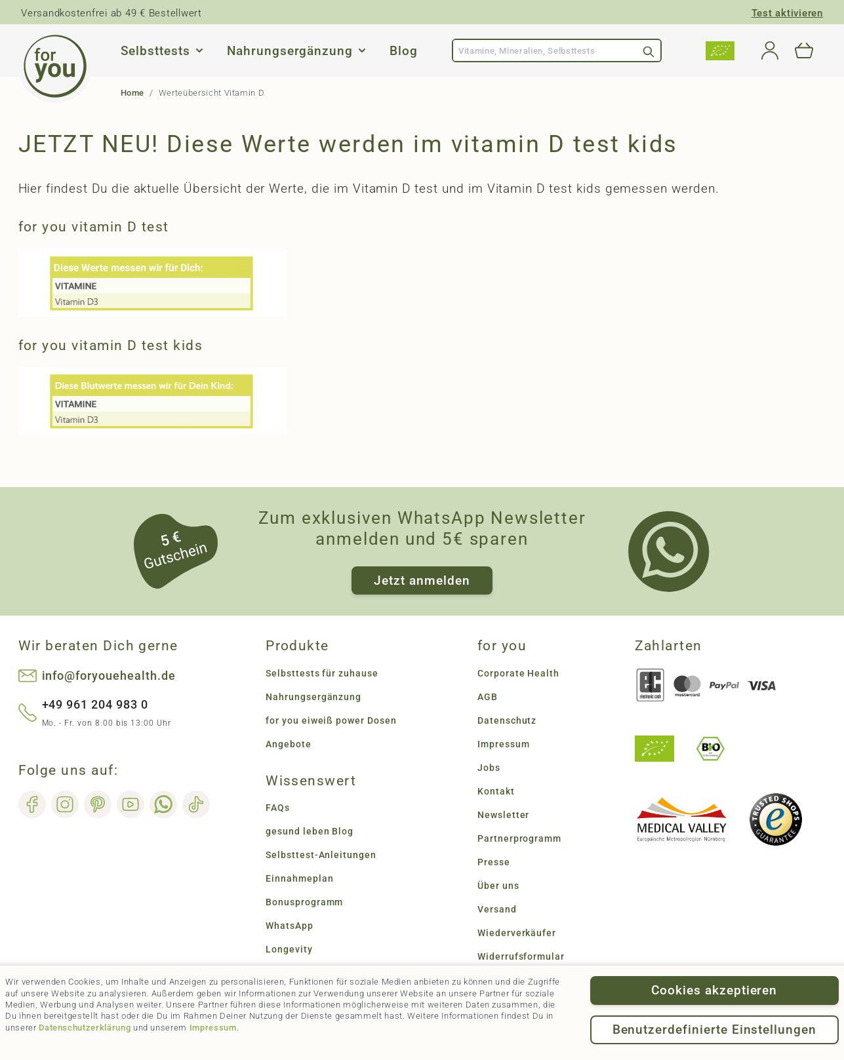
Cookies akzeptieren (714, 990)
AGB (487, 697)
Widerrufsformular (521, 956)
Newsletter (503, 815)
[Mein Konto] (770, 50)
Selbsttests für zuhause (322, 673)
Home (133, 93)
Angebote (288, 744)
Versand (497, 909)
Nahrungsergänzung (290, 50)
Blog (404, 50)
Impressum (213, 1027)
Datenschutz (506, 720)
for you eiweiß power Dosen (331, 720)
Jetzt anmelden (422, 580)
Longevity (289, 949)
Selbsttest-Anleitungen (321, 855)
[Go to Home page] (55, 66)
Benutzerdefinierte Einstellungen (714, 1029)
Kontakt (496, 791)
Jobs (488, 767)
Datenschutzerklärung (85, 1027)
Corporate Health (518, 673)
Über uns (498, 885)
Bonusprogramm (304, 902)
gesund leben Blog (309, 831)
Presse (493, 862)
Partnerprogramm (519, 838)
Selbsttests (155, 50)
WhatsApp (289, 925)
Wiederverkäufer (516, 933)
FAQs (278, 807)
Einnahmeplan (299, 878)
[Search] (648, 50)
